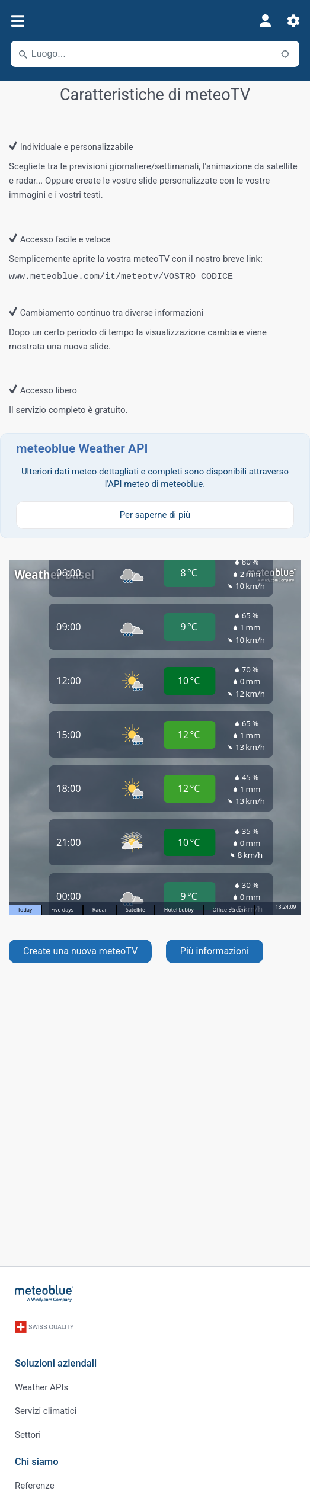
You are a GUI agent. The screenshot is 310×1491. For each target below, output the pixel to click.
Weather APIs (41, 1387)
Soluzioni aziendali (56, 1363)
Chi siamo (37, 1461)
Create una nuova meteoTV (80, 951)
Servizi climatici (45, 1411)
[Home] (44, 1293)
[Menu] (17, 21)
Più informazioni (214, 951)
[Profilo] (264, 20)
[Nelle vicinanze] (285, 54)
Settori (28, 1434)
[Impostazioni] (293, 20)
